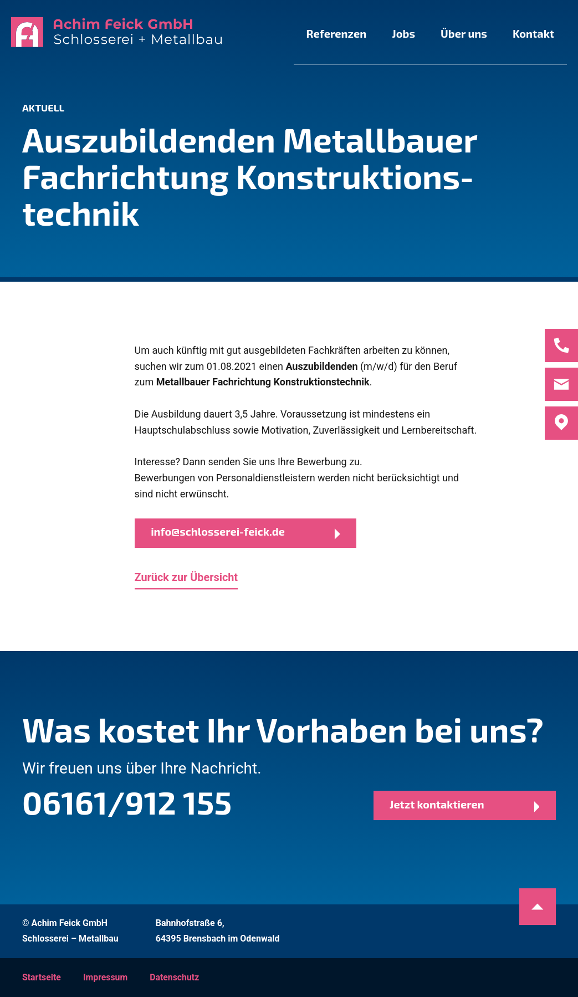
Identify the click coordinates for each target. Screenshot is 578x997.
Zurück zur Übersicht (187, 578)
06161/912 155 (131, 801)
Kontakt (528, 33)
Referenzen (301, 33)
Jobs (378, 33)
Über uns (449, 33)
